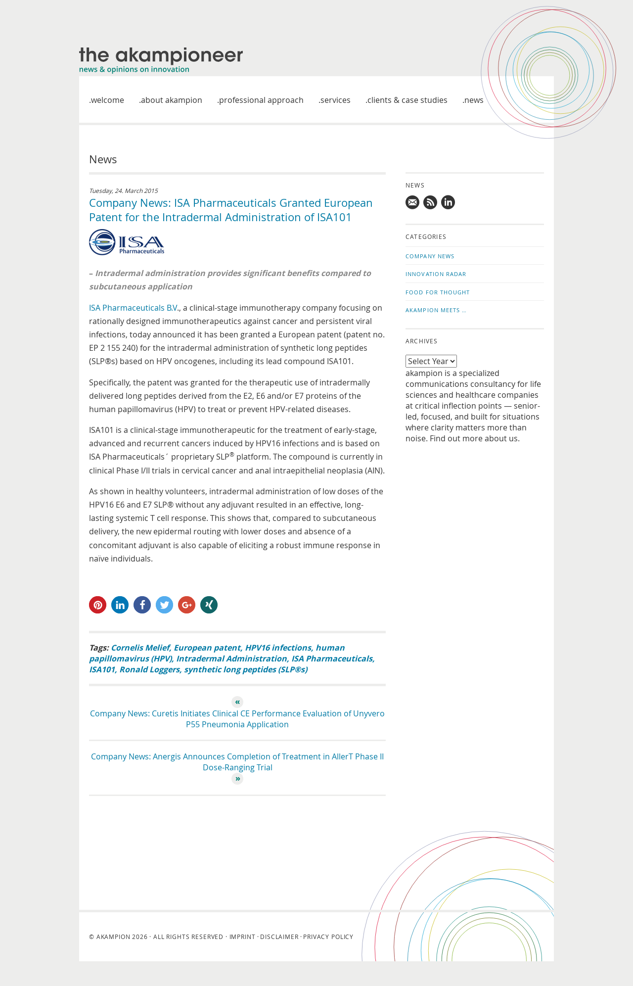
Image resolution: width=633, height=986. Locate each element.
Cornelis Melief (140, 647)
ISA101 (102, 669)
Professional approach (261, 99)
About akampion (171, 99)
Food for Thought (438, 292)
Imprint (242, 936)
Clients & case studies (407, 99)
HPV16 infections (278, 647)
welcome (107, 99)
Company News (430, 256)
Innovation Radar (436, 274)
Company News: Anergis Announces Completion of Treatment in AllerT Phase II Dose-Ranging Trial (237, 762)
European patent (207, 647)
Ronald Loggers (149, 669)
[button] (97, 604)
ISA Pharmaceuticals (331, 658)
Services (335, 99)
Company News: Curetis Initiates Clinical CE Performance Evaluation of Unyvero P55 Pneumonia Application (237, 719)
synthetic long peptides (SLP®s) (245, 669)
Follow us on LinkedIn (448, 202)
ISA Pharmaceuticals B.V (133, 307)
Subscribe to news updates (430, 202)
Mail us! (413, 202)
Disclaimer (279, 936)
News (474, 99)
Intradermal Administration (231, 658)
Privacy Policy (328, 936)
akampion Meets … (436, 310)
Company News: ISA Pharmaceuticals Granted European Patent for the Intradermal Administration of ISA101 (231, 209)
